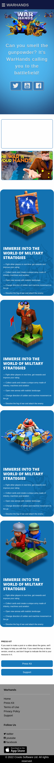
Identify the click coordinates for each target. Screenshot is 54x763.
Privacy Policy (12, 711)
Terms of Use (11, 707)
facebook (10, 742)
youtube (10, 738)
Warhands (17, 5)
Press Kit (27, 663)
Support (27, 672)
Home (7, 698)
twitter (8, 733)
